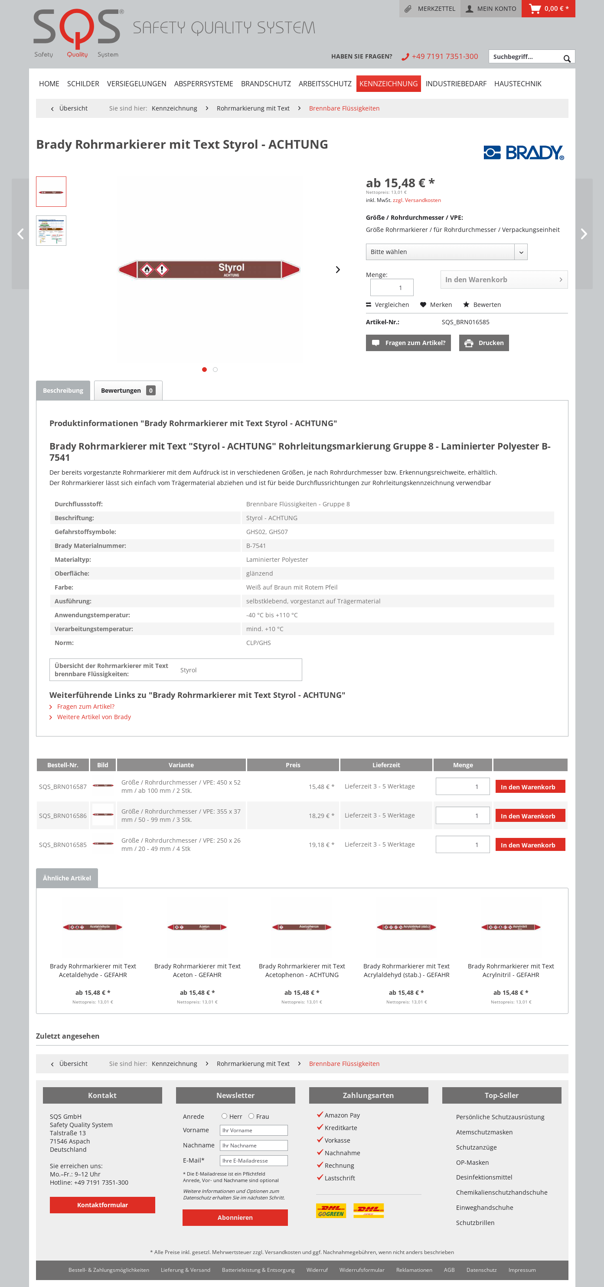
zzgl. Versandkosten (417, 200)
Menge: (377, 274)
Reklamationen (414, 1270)
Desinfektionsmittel (484, 1177)
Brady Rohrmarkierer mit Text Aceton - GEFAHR (197, 970)
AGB (449, 1270)
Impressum (522, 1270)
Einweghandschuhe (484, 1207)
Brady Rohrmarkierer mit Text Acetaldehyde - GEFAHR (93, 970)
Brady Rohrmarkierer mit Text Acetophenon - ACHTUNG (302, 970)
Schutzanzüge (476, 1147)
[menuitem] (429, 8)
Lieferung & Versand (185, 1270)
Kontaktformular (102, 1205)
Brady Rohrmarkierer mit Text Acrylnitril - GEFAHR (511, 970)
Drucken (484, 343)
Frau (258, 1116)
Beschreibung (63, 390)
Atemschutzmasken (484, 1132)
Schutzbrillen (475, 1223)
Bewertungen (128, 390)
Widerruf (317, 1270)
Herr (232, 1116)
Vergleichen (387, 304)
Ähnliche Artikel (67, 878)
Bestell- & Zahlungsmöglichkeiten (109, 1270)
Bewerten (482, 304)
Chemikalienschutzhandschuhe (502, 1192)
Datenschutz (482, 1270)
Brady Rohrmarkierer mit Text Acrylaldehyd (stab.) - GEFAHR (406, 970)
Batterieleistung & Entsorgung (258, 1270)
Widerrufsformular (362, 1270)
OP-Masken (472, 1162)
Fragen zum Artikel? (408, 343)
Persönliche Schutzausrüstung (500, 1117)
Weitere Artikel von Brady (90, 717)
